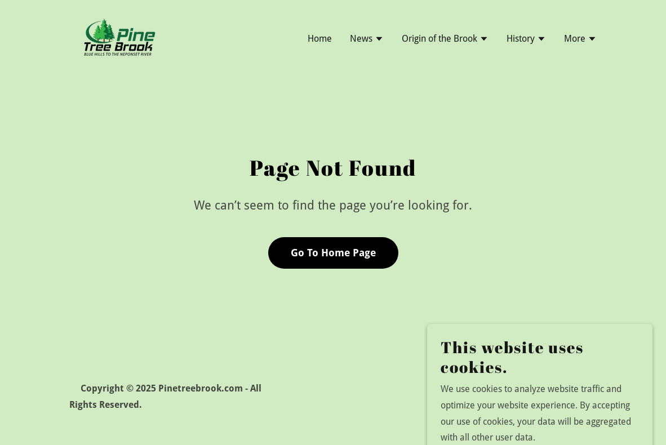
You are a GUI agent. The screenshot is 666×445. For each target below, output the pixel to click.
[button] (367, 40)
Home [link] (320, 38)
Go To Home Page (333, 253)
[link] (118, 37)
